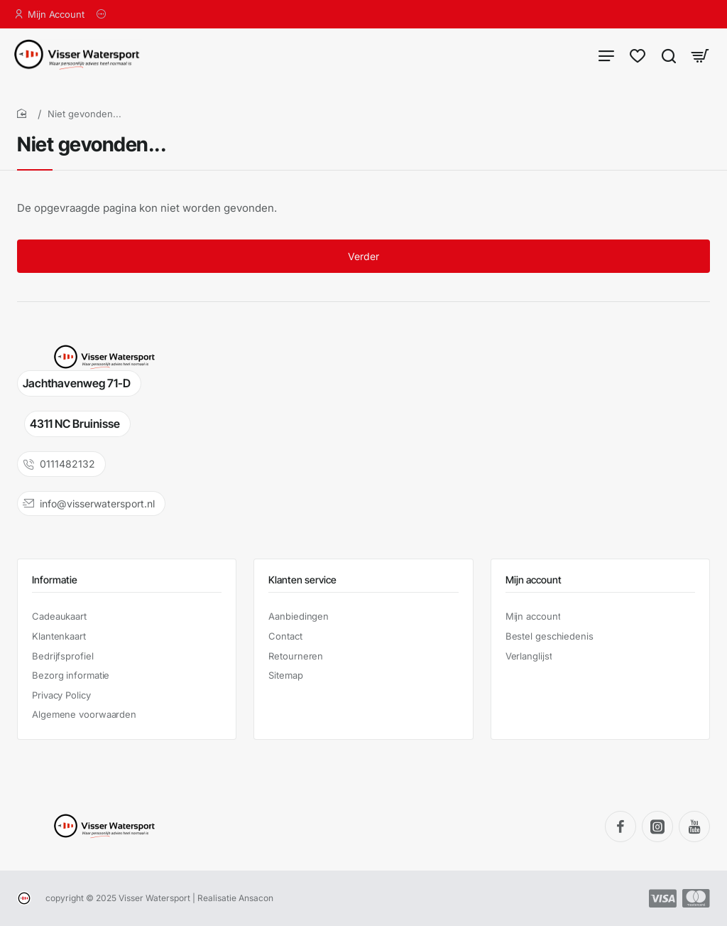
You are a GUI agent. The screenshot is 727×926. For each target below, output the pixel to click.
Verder (363, 256)
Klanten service (302, 580)
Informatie (54, 580)
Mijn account (533, 580)
